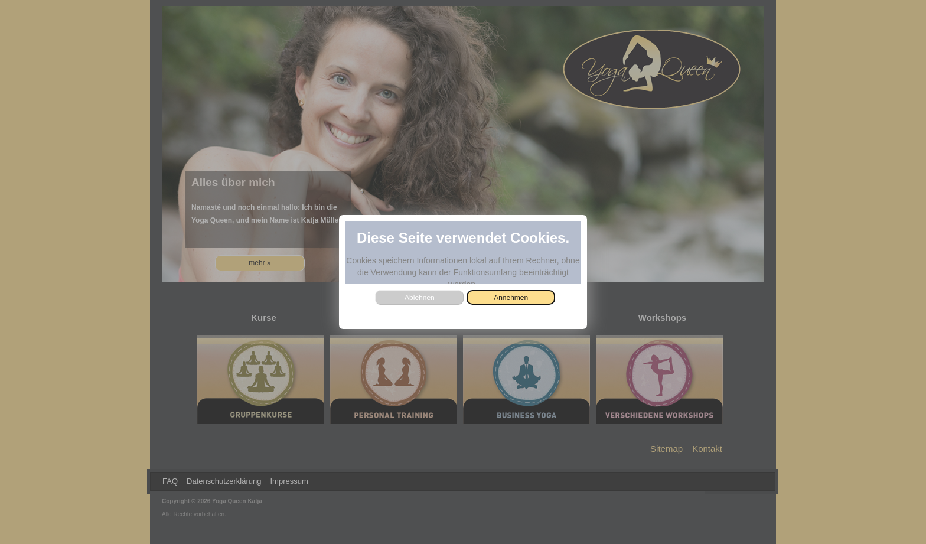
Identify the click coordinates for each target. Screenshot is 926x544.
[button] (511, 297)
